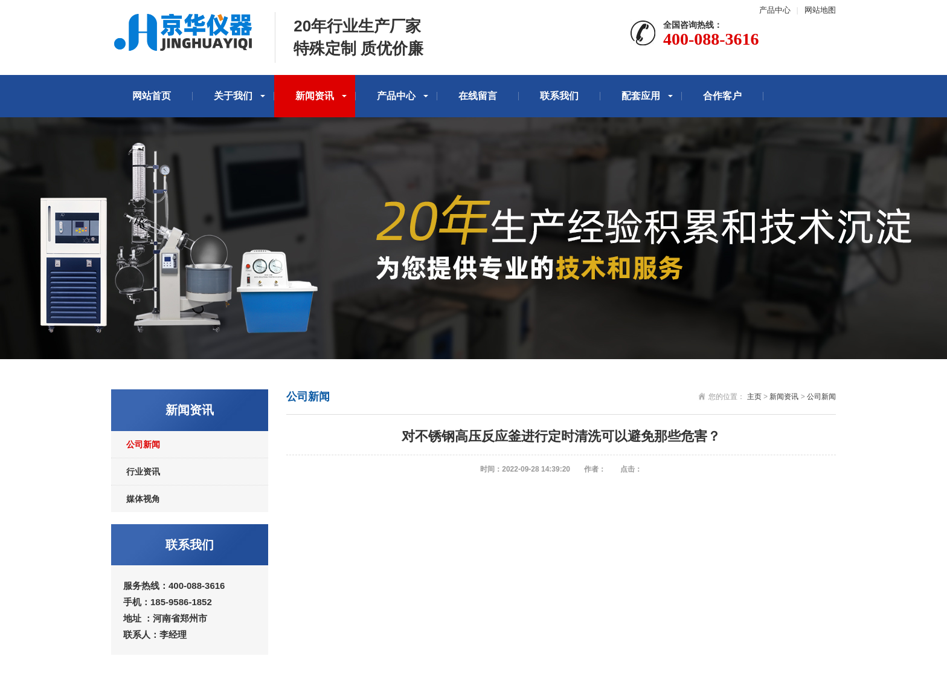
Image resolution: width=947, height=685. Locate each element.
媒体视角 (143, 499)
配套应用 (640, 96)
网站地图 (820, 10)
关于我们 (233, 96)
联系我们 (559, 96)
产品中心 (775, 10)
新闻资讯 (314, 96)
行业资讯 (143, 471)
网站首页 (151, 96)
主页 (754, 396)
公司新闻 (143, 444)
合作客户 (722, 96)
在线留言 (477, 96)
